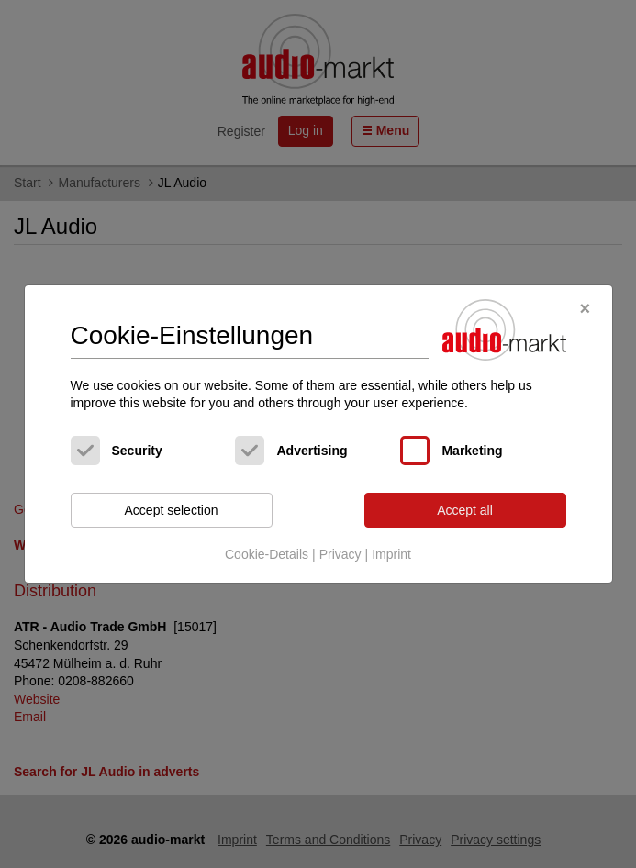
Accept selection (171, 510)
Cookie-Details (266, 554)
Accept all (465, 510)
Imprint (391, 554)
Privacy (340, 554)
